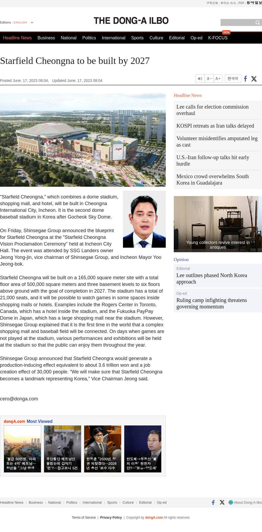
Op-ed (196, 38)
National (69, 38)
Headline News (17, 38)
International (113, 38)
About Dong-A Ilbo (245, 502)
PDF (241, 3)
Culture (156, 38)
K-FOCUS (218, 38)
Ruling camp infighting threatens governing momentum (211, 303)
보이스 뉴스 (228, 3)
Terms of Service (84, 517)
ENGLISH (20, 22)
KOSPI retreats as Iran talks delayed (215, 126)
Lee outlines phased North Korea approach (211, 278)
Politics (89, 38)
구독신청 (212, 3)
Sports (137, 38)
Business (46, 38)
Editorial (177, 38)
